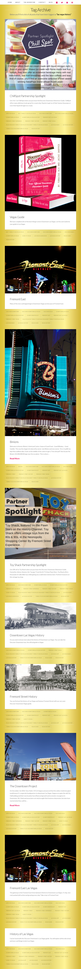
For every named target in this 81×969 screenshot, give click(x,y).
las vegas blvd (55, 124)
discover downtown (45, 113)
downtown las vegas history (31, 117)
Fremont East (18, 299)
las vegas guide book (40, 236)
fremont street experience (14, 121)
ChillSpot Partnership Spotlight (27, 96)
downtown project (33, 315)
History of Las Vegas (21, 934)
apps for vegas (10, 113)
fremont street (11, 474)
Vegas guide (67, 236)
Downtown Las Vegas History (27, 635)
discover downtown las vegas (64, 113)
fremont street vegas (49, 121)
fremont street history (32, 121)
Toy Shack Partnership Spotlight (28, 565)
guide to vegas (26, 236)
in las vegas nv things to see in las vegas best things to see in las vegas (27, 124)
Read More (15, 458)
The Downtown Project (23, 786)
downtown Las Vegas (12, 117)
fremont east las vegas (50, 117)
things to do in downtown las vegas (17, 128)
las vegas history (68, 124)
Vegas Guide (17, 217)
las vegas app (55, 654)
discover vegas (69, 232)
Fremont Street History (23, 696)
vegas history (36, 128)
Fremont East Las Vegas (23, 888)
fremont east (46, 315)
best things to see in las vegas (27, 113)
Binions (14, 441)
